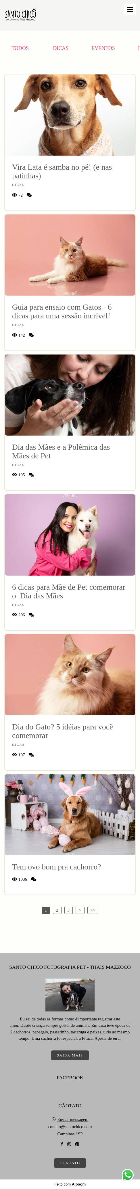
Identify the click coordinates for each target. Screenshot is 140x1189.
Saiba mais (70, 1055)
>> (93, 910)
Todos (20, 48)
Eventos (103, 48)
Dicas (60, 48)
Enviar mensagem (72, 1119)
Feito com (70, 1184)
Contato (70, 1163)
